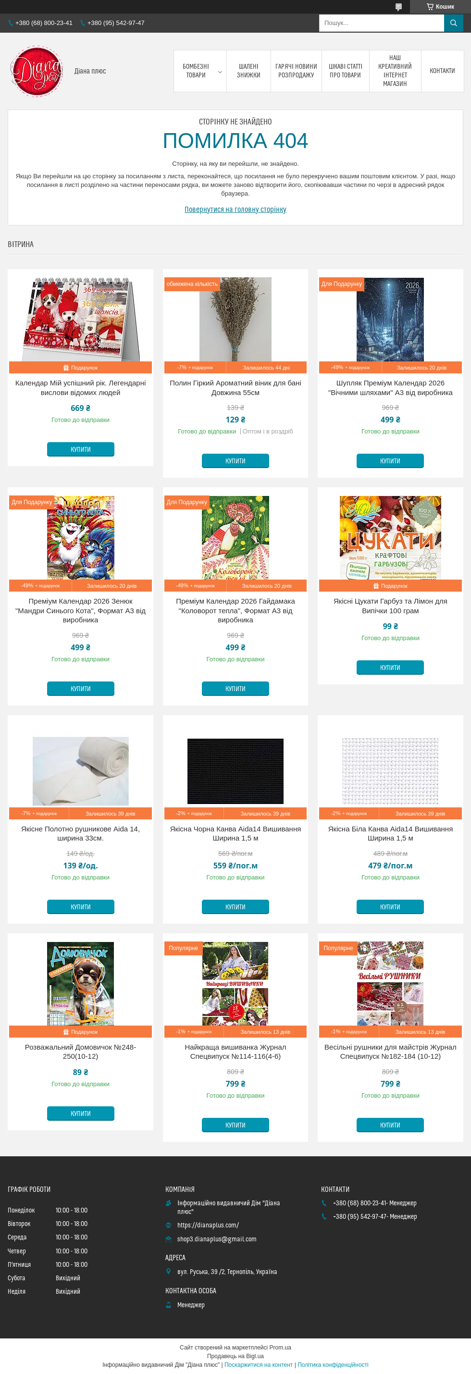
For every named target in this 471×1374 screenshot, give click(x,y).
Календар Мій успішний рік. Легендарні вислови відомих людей (80, 387)
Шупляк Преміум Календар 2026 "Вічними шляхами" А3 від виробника (390, 387)
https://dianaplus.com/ (208, 1225)
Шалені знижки (248, 71)
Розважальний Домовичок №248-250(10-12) (80, 1052)
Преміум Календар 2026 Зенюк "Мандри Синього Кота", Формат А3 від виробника (80, 610)
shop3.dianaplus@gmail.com (217, 1239)
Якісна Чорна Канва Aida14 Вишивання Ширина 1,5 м (235, 833)
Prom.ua (280, 1347)
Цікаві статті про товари (346, 71)
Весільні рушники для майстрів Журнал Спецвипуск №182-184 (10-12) (390, 1052)
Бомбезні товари (196, 71)
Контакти (442, 71)
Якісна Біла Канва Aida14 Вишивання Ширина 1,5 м (390, 833)
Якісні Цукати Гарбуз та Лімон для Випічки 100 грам (390, 606)
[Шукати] (453, 23)
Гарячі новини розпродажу (296, 71)
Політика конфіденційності (333, 1365)
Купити (81, 450)
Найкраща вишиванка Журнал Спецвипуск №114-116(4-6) (235, 1052)
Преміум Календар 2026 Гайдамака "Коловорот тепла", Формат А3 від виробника (235, 610)
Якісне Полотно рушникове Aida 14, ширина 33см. (80, 833)
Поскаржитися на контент (258, 1365)
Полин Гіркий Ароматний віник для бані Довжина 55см (235, 387)
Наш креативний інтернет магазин (395, 71)
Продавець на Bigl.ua (235, 1356)
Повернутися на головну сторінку (235, 209)
